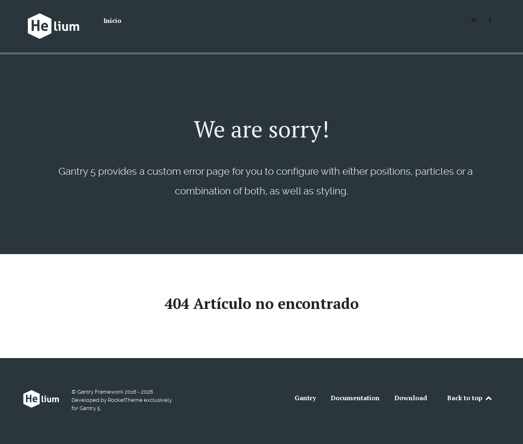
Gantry (305, 397)
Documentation (355, 397)
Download (410, 397)
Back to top (470, 397)
